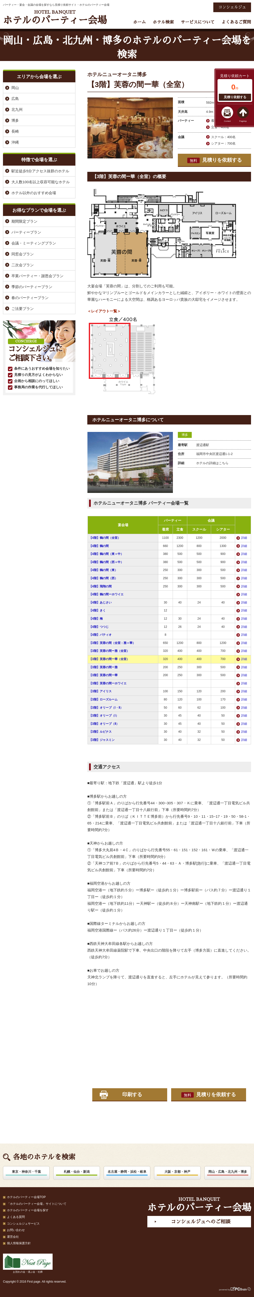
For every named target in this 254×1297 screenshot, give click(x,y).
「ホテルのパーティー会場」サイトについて (36, 1204)
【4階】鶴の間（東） (103, 570)
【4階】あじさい (100, 602)
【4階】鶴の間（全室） (105, 538)
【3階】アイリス (100, 691)
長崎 (15, 131)
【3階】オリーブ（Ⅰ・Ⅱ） (106, 707)
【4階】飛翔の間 (100, 586)
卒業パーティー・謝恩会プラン (37, 276)
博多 (185, 435)
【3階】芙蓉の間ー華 (103, 675)
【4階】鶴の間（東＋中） (106, 554)
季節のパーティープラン (31, 287)
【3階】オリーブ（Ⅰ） (104, 715)
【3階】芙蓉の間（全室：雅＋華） (112, 643)
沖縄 (15, 142)
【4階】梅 (96, 618)
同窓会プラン (22, 254)
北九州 (17, 109)
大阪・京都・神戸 (177, 1172)
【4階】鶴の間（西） (103, 578)
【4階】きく (97, 610)
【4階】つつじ (99, 627)
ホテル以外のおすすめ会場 (33, 193)
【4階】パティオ (100, 634)
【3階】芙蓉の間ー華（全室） (109, 659)
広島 (15, 98)
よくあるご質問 (236, 22)
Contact (227, 121)
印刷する (132, 1094)
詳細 (244, 538)
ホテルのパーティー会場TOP (26, 1197)
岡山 (15, 88)
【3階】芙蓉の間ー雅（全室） (109, 651)
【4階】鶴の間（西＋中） (106, 562)
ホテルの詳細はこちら (212, 463)
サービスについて (198, 22)
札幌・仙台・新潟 (77, 1172)
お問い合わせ (16, 1230)
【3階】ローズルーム (103, 699)
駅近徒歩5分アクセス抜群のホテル (40, 171)
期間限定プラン (24, 221)
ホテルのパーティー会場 (55, 17)
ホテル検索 (163, 22)
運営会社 (13, 1236)
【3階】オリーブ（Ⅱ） (104, 723)
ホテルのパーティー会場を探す (28, 1210)
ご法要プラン (22, 308)
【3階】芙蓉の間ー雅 (103, 667)
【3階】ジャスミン (102, 740)
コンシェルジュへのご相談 (200, 1221)
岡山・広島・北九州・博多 (227, 1172)
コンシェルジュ (232, 7)
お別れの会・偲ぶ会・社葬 (28, 1263)
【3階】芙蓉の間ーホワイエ (108, 683)
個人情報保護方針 (19, 1243)
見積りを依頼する (214, 160)
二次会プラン (22, 265)
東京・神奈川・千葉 (26, 1172)
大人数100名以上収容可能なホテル (40, 182)
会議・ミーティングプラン (33, 243)
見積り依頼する (235, 97)
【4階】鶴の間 (100, 546)
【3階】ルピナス (100, 731)
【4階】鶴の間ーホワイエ (106, 594)
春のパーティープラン (30, 298)
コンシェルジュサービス (23, 1223)
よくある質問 (16, 1217)
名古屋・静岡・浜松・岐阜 (127, 1172)
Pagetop (243, 121)
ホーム (139, 22)
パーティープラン (26, 232)
